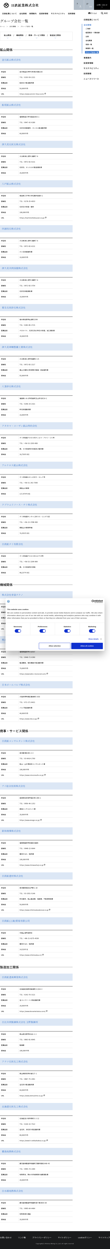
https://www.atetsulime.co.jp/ (31, 1096)
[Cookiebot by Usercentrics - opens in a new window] (93, 601)
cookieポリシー (85, 1237)
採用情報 (71, 13)
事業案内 (33, 13)
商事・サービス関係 (36, 35)
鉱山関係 (7, 35)
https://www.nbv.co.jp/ (28, 719)
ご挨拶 (88, 28)
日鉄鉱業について (9, 13)
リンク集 (22, 1237)
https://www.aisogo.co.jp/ (30, 820)
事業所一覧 (90, 48)
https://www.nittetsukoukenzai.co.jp (34, 910)
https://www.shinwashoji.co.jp (31, 865)
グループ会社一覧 (92, 52)
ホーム (2, 26)
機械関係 (20, 35)
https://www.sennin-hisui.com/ (32, 94)
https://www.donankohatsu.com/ (33, 1011)
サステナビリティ (58, 13)
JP (87, 4)
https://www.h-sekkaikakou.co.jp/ (33, 1140)
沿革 (87, 36)
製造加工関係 (55, 35)
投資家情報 (43, 13)
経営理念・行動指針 (93, 32)
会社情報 (23, 13)
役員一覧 (89, 44)
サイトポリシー (65, 1237)
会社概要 (89, 40)
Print (94, 13)
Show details (93, 639)
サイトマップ (104, 1237)
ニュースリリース (91, 78)
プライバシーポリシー (41, 1237)
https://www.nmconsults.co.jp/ (32, 775)
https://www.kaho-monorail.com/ (33, 674)
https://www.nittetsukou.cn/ (31, 955)
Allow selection (55, 646)
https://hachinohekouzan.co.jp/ (32, 218)
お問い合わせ (102, 5)
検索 (106, 13)
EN (90, 6)
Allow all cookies (87, 646)
